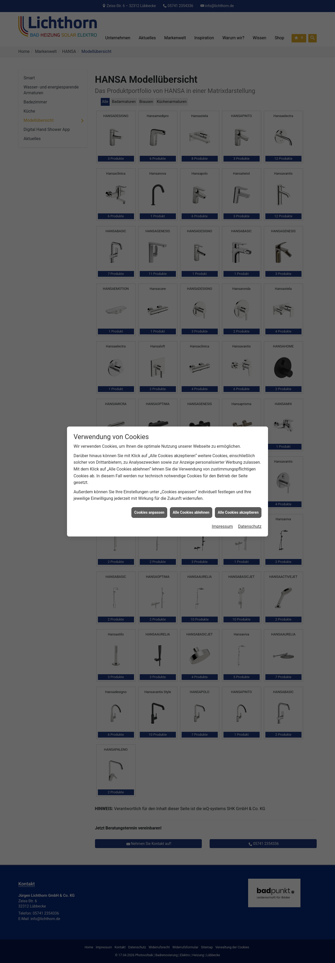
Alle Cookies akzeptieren (238, 137)
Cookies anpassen (149, 137)
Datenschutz (249, 151)
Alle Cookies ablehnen (191, 137)
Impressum (222, 151)
